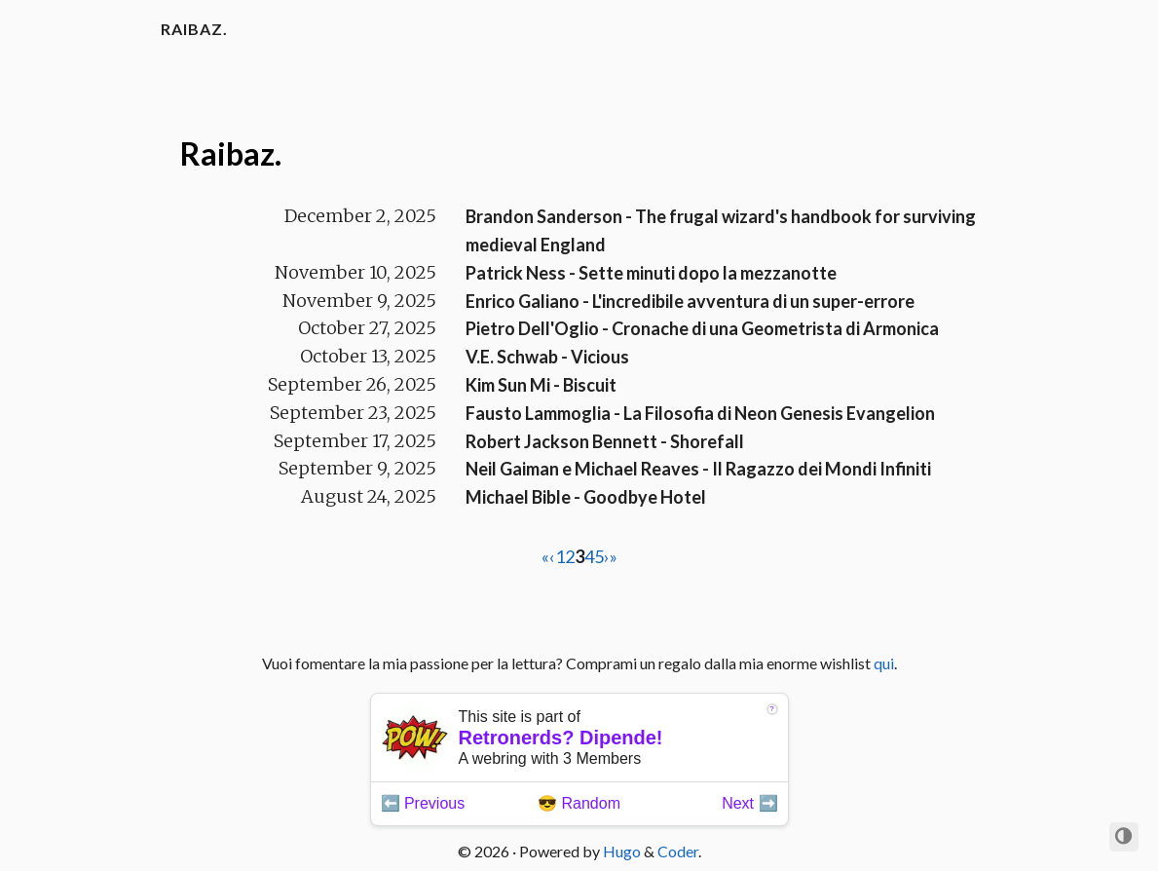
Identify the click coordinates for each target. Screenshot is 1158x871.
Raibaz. (194, 28)
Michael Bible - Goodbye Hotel (586, 497)
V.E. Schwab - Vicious (547, 356)
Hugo (622, 851)
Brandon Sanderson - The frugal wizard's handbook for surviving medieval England (721, 230)
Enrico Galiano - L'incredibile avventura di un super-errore (690, 301)
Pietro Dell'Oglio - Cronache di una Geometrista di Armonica (702, 328)
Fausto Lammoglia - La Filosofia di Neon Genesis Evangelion (700, 413)
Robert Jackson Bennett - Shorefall (605, 441)
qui (884, 663)
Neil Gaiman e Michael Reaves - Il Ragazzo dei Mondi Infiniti (698, 468)
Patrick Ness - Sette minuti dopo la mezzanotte (651, 273)
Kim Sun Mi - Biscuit (541, 385)
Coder (677, 851)
